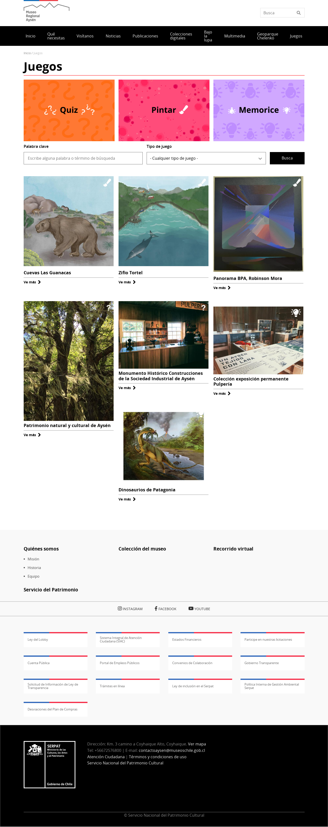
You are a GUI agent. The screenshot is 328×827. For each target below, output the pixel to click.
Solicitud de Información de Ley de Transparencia (53, 686)
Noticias (113, 36)
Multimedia (234, 36)
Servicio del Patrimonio (51, 589)
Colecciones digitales (181, 36)
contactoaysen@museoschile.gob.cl (172, 750)
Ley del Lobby (38, 639)
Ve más (32, 282)
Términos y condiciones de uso (158, 756)
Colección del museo (142, 549)
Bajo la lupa (208, 36)
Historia (34, 567)
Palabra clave (36, 146)
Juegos (296, 36)
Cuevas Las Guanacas (47, 273)
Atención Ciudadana (106, 756)
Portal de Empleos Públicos (119, 663)
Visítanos (85, 36)
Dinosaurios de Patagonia (147, 490)
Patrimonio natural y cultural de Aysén (67, 425)
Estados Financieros (186, 639)
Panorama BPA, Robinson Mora (247, 278)
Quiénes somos (41, 549)
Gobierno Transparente (261, 663)
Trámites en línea (112, 686)
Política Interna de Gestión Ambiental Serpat (271, 686)
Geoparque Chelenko (267, 36)
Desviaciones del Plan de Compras (52, 709)
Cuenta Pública (39, 663)
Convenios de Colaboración (192, 663)
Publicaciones (145, 36)
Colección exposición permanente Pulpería (251, 381)
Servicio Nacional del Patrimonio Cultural (125, 763)
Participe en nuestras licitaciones (268, 639)
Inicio (30, 36)
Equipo (33, 576)
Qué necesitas (56, 36)
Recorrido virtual (233, 549)
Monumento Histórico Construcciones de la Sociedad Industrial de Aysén (161, 375)
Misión (33, 559)
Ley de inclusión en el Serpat (193, 686)
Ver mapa (197, 744)
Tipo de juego (159, 146)
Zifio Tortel (131, 273)
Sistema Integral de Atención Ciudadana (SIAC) (121, 639)
